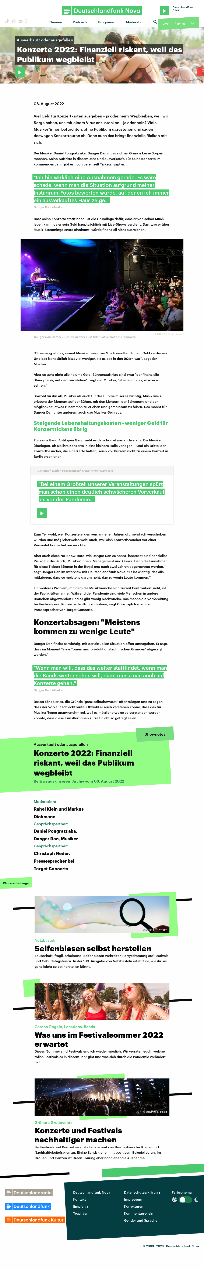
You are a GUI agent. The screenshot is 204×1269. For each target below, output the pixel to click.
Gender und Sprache (140, 1220)
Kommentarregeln (138, 1213)
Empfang (80, 1206)
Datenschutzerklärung (142, 1192)
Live (166, 23)
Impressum (133, 1199)
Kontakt (79, 1199)
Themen (55, 22)
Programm (106, 22)
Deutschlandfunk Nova (91, 1192)
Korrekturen (133, 1206)
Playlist (180, 23)
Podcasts (80, 22)
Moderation (135, 22)
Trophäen (80, 1213)
